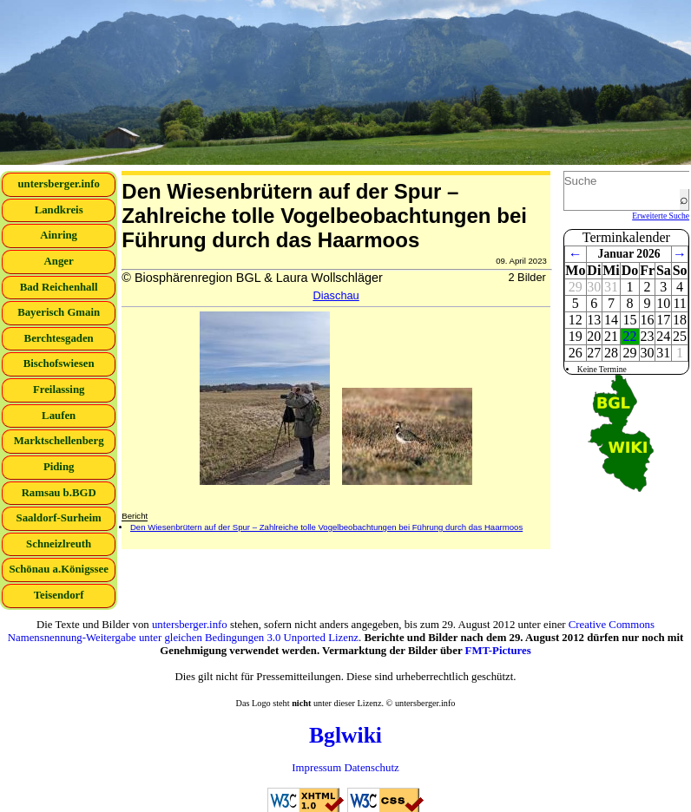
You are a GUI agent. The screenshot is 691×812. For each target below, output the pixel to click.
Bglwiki (345, 735)
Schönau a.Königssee (59, 569)
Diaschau (336, 295)
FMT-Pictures (498, 651)
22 (630, 336)
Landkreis (59, 210)
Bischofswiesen (59, 363)
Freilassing (59, 389)
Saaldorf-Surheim (59, 518)
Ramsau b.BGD (59, 493)
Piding (59, 467)
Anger (59, 261)
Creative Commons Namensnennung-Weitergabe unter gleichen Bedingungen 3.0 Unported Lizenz (331, 631)
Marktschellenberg (59, 441)
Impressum (316, 768)
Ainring (58, 235)
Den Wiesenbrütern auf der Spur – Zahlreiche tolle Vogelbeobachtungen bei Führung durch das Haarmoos (326, 527)
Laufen (59, 415)
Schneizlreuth (58, 544)
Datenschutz (371, 768)
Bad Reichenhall (59, 287)
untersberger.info (58, 184)
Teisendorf (59, 595)
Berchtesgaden (59, 338)
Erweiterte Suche (660, 215)
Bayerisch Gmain (58, 312)
